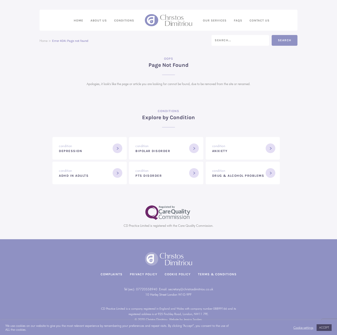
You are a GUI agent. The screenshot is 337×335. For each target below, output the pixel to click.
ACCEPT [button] (324, 327)
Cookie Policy (178, 274)
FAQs (238, 20)
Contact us (260, 20)
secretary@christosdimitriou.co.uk (190, 289)
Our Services (215, 20)
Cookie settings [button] (303, 327)
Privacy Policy (143, 274)
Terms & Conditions (217, 274)
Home (78, 20)
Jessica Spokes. (193, 319)
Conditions (124, 20)
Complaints (112, 274)
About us (98, 20)
